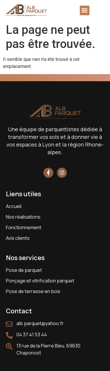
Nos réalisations (23, 217)
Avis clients (18, 238)
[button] (84, 10)
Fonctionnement (23, 227)
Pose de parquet (24, 270)
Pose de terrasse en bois (33, 291)
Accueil (13, 206)
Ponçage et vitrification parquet (40, 280)
